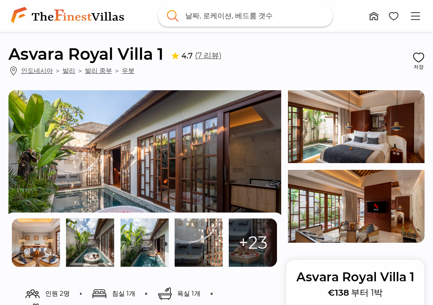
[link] (69, 16)
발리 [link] (69, 71)
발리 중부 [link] (98, 71)
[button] (374, 16)
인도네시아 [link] (37, 71)
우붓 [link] (128, 71)
